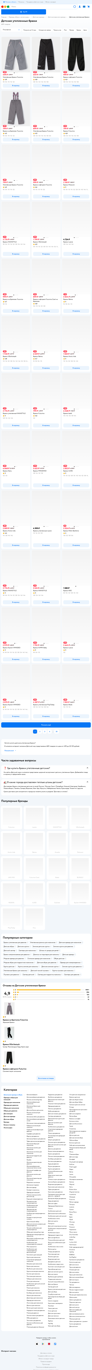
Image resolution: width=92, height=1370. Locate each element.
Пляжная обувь (74, 1154)
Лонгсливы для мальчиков (35, 1303)
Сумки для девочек (75, 1324)
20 (56, 732)
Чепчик (71, 1285)
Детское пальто (53, 1274)
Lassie (71, 1174)
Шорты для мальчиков (33, 1295)
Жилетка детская (53, 1257)
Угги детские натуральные (77, 1094)
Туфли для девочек (53, 1189)
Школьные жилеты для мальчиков (34, 1148)
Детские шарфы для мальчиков (75, 1310)
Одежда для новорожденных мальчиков (35, 1235)
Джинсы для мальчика (33, 1305)
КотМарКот (72, 1257)
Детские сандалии (75, 1114)
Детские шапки (74, 1292)
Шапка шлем (73, 1297)
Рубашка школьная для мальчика (33, 1126)
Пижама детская (74, 1270)
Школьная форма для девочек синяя (36, 1120)
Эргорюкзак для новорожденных (32, 1210)
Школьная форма (32, 1094)
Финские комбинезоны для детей (56, 1243)
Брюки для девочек (54, 1154)
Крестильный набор (33, 1221)
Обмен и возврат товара (46, 1359)
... (53, 732)
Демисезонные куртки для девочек (56, 1119)
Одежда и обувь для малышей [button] (11, 1099)
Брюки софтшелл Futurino (14, 1069)
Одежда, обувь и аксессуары (19, 17)
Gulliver (71, 1164)
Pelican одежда (73, 1202)
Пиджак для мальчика (54, 1279)
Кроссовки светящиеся (55, 1303)
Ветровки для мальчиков (34, 1264)
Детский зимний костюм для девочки (57, 1145)
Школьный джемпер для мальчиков (34, 1179)
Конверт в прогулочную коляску (34, 1218)
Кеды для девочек (53, 1201)
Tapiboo (50, 1321)
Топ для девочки (74, 1282)
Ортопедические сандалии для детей (77, 1132)
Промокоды (46, 1364)
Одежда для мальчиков (33, 1300)
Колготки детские (74, 1262)
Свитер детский (53, 1287)
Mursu (71, 1152)
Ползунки (51, 1223)
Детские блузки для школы (35, 1110)
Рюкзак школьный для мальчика (33, 1113)
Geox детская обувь (54, 1326)
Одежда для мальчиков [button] (12, 1102)
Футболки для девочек (55, 1097)
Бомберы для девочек (55, 1159)
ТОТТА (71, 1252)
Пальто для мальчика (33, 1288)
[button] (23, 11)
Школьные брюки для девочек (36, 1139)
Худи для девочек (53, 1164)
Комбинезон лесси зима (55, 1246)
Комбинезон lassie (54, 1232)
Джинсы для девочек (54, 1149)
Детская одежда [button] (9, 1116)
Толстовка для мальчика (34, 1276)
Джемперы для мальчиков (35, 1298)
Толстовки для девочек (34, 1320)
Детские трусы (74, 1280)
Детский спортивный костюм (57, 1226)
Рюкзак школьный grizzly (34, 1099)
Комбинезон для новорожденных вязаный (34, 1243)
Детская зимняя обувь (76, 1138)
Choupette (72, 1177)
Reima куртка (52, 1249)
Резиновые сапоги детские (56, 1318)
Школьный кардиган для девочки (34, 1156)
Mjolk (71, 1219)
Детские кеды (73, 1157)
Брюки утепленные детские (56, 1289)
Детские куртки (53, 1221)
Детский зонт (73, 1326)
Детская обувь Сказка (76, 1099)
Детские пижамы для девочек (57, 1114)
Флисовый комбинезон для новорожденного (35, 1239)
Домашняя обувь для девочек (57, 1198)
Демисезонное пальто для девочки (56, 1100)
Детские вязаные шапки (76, 1314)
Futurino (72, 1199)
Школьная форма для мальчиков (33, 1103)
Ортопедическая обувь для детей (56, 1297)
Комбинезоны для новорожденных (32, 1206)
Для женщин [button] (8, 1114)
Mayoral (71, 1184)
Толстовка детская (53, 1254)
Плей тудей (73, 1167)
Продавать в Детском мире (46, 1356)
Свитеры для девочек (54, 1116)
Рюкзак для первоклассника (78, 1295)
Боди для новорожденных (35, 1199)
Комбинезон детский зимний (57, 1216)
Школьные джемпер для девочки (34, 1163)
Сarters (71, 1209)
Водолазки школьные (33, 1182)
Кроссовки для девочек (55, 1192)
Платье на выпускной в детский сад (34, 1195)
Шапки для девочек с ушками (78, 1321)
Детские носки (74, 1265)
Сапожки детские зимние (77, 1105)
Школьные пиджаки (33, 1185)
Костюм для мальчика (33, 1274)
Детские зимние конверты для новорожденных (36, 1224)
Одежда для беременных (55, 1206)
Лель (70, 1214)
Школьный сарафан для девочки (34, 1171)
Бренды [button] (6, 1122)
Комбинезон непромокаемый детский (57, 1229)
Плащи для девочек (54, 1252)
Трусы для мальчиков (75, 1275)
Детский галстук (74, 1307)
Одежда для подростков (55, 1235)
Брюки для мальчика (33, 1266)
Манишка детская (74, 1319)
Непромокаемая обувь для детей (77, 1148)
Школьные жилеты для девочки (34, 1175)
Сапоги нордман (53, 1301)
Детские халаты (74, 1272)
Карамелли (72, 1229)
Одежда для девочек (54, 1106)
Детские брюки (53, 1284)
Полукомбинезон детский (56, 1240)
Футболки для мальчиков (34, 1269)
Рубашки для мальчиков (34, 1279)
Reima (71, 1172)
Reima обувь (73, 1116)
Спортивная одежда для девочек (55, 1130)
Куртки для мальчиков (33, 1257)
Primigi (71, 1107)
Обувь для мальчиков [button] (11, 1108)
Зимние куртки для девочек (56, 1142)
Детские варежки (74, 1287)
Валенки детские (74, 1097)
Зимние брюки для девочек (56, 1182)
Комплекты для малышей (34, 1255)
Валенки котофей (74, 1119)
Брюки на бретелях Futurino (15, 1020)
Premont (72, 1227)
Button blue (73, 1189)
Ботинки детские (74, 1143)
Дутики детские (74, 1135)
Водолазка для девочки (55, 1184)
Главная (3, 17)
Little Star (72, 1237)
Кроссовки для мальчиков (56, 1187)
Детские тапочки (53, 1316)
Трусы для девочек (75, 1267)
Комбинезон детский (54, 1211)
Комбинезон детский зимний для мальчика (36, 1284)
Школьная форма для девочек (36, 1097)
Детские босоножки (75, 1124)
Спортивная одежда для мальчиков (34, 1260)
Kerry (71, 1187)
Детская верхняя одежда (56, 17)
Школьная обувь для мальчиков (33, 1144)
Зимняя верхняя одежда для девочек (56, 1136)
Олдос (71, 1169)
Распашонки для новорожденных (32, 1202)
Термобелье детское (54, 1269)
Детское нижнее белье (76, 1277)
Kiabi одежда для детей (76, 1247)
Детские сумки (74, 1305)
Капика (71, 1182)
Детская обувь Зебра (75, 1102)
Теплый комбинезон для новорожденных (34, 1228)
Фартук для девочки (33, 1136)
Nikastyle (72, 1197)
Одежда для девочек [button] (11, 1105)
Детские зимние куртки (55, 1272)
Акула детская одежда (76, 1162)
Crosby (71, 1224)
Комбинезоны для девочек (56, 1127)
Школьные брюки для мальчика (33, 1107)
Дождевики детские (54, 1262)
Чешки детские (52, 1308)
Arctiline (72, 1249)
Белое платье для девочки (56, 1151)
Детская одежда (38, 17)
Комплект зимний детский (56, 1267)
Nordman (51, 1306)
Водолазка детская (53, 1259)
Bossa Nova (72, 1212)
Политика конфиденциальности (46, 1367)
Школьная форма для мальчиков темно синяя (34, 1167)
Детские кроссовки (54, 1313)
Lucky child (73, 1242)
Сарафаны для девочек (33, 1134)
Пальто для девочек (54, 1133)
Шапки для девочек (75, 1300)
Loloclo (71, 1207)
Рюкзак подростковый (76, 1290)
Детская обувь (52, 1292)
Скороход (72, 1129)
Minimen (72, 1222)
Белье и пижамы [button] (9, 1125)
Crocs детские (52, 1311)
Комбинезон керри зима (55, 1264)
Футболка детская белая (55, 1277)
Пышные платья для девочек (56, 1104)
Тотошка (72, 1204)
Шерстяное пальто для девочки (55, 1176)
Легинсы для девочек (54, 1109)
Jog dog (50, 1323)
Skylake (29, 1160)
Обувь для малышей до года (35, 1232)
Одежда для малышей (33, 1192)
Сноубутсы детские (54, 1294)
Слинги (50, 1208)
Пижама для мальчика (33, 1290)
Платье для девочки (33, 1313)
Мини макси (73, 1232)
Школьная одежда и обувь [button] (13, 1095)
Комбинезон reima (54, 1218)
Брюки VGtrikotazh (11, 1044)
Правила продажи (46, 1361)
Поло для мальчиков (33, 1281)
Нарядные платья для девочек (36, 1310)
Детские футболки (54, 1237)
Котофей (72, 1159)
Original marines (74, 1192)
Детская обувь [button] (9, 1119)
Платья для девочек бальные (35, 1327)
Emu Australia (73, 1234)
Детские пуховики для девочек (55, 1123)
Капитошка (72, 1244)
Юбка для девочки (32, 1318)
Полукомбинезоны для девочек (55, 1172)
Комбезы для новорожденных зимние (36, 1214)
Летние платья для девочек (56, 1156)
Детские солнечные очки (77, 1316)
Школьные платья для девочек (36, 1123)
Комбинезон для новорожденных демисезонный (32, 1250)
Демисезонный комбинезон (57, 1213)
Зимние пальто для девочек (35, 1315)
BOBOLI (72, 1255)
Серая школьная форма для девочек (35, 1130)
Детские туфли (52, 1203)
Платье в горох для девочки (56, 1179)
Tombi (71, 1126)
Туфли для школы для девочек (36, 1141)
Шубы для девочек (54, 1111)
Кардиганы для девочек (55, 1094)
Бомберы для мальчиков (34, 1293)
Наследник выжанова (76, 1179)
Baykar (71, 1239)
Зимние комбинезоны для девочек (35, 1323)
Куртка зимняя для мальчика (35, 1271)
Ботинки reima (73, 1121)
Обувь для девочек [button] (10, 1111)
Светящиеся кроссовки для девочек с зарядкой (56, 1195)
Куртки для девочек (54, 1169)
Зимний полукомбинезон (56, 1282)
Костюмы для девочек (55, 1161)
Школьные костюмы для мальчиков (34, 1152)
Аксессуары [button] (8, 1128)
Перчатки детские (75, 1302)
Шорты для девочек (54, 1140)
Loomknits (72, 1194)
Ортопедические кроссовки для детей (78, 1110)
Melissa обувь (73, 1140)
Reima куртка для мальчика (35, 1308)
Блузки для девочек (54, 1166)
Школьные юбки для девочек (36, 1117)
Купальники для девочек (76, 1260)
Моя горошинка (31, 1246)
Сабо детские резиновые (77, 1145)
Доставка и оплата (46, 1353)
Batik (71, 1217)
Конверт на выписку (33, 1190)
